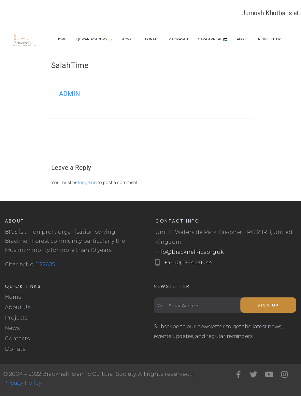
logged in (87, 182)
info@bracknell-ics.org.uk (189, 252)
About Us (17, 307)
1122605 (45, 264)
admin (69, 94)
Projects (16, 318)
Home (13, 297)
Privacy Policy (22, 382)
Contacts (17, 338)
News (12, 328)
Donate (15, 349)
